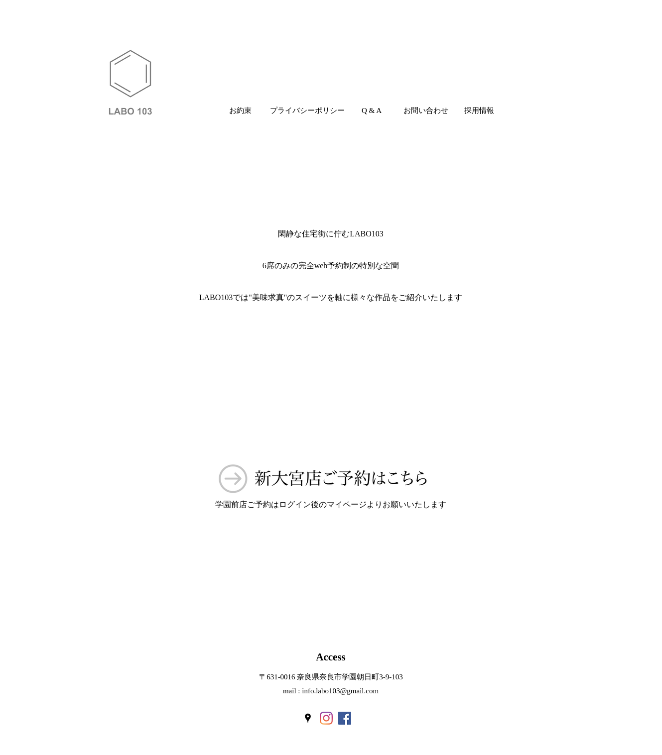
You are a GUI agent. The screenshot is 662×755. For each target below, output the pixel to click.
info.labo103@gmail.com (340, 691)
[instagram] (326, 718)
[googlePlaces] (307, 718)
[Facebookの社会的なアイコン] (344, 718)
